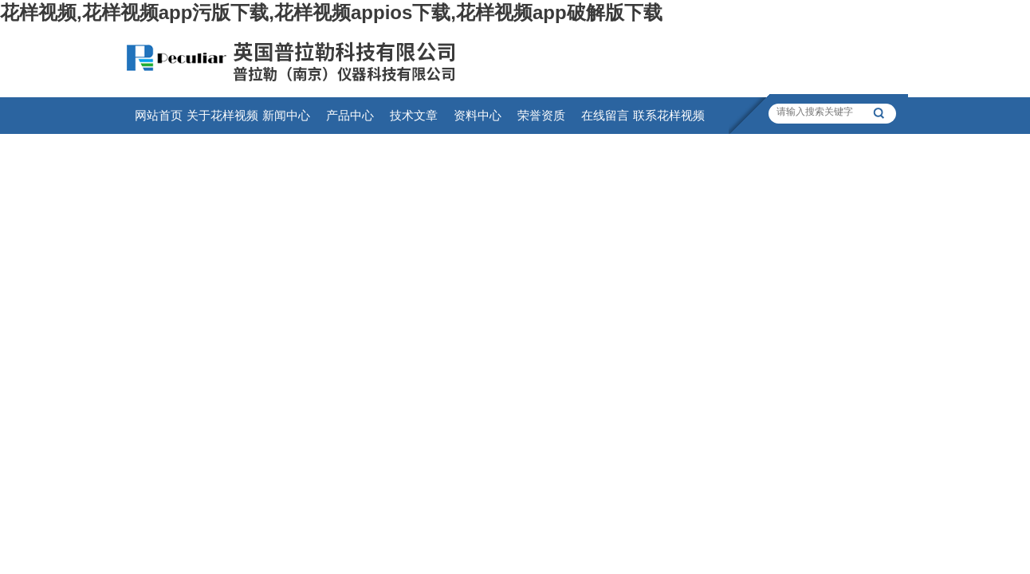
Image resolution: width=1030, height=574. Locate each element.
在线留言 (605, 115)
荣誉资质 (541, 115)
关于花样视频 (222, 115)
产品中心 (350, 115)
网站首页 (159, 115)
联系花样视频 (669, 115)
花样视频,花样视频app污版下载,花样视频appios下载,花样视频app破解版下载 (331, 12)
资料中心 (477, 115)
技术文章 (414, 115)
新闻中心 (286, 115)
